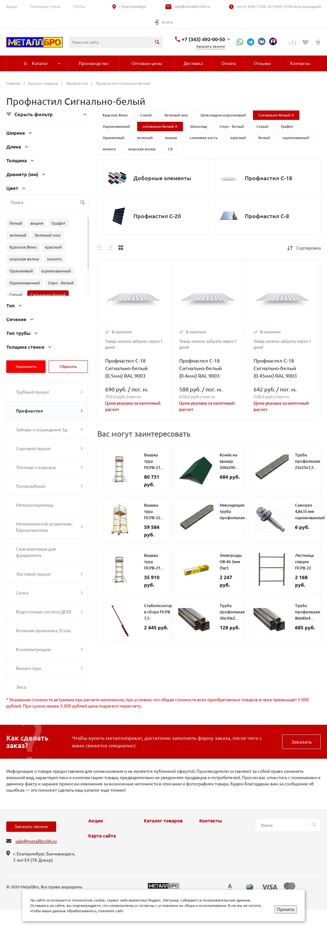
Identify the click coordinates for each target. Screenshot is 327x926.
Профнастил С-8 (267, 216)
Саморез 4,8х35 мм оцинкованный (310, 511)
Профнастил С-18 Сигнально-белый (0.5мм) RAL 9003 (126, 368)
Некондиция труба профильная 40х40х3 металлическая (234, 517)
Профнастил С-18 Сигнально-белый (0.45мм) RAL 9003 (275, 368)
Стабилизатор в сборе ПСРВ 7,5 (158, 611)
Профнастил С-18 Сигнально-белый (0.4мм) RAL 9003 (200, 368)
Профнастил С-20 (157, 216)
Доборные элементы (162, 178)
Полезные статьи (45, 6)
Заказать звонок (31, 826)
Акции (11, 6)
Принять (285, 909)
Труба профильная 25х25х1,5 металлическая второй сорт (310, 467)
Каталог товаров (163, 820)
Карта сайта (102, 835)
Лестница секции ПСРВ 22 (304, 561)
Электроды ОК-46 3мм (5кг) (231, 561)
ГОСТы (79, 6)
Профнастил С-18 (268, 178)
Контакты (210, 820)
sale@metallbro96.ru (192, 6)
